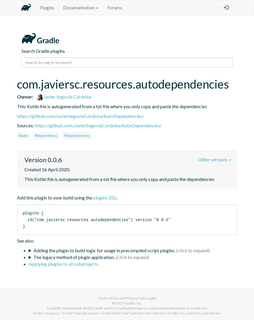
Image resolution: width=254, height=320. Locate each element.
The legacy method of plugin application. (74, 257)
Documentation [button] (80, 7)
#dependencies (77, 135)
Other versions (214, 159)
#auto (23, 135)
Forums (114, 7)
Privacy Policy (137, 298)
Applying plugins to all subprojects (64, 264)
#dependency (46, 135)
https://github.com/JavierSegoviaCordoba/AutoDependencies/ (80, 116)
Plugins (47, 7)
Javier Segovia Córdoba (64, 96)
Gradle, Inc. (133, 303)
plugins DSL (105, 197)
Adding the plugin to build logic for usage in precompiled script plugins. (104, 250)
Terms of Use (108, 298)
